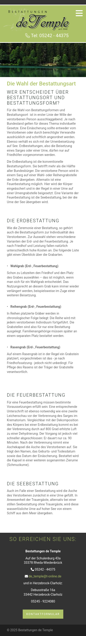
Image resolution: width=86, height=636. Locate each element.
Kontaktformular (43, 614)
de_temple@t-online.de (45, 576)
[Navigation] (79, 13)
